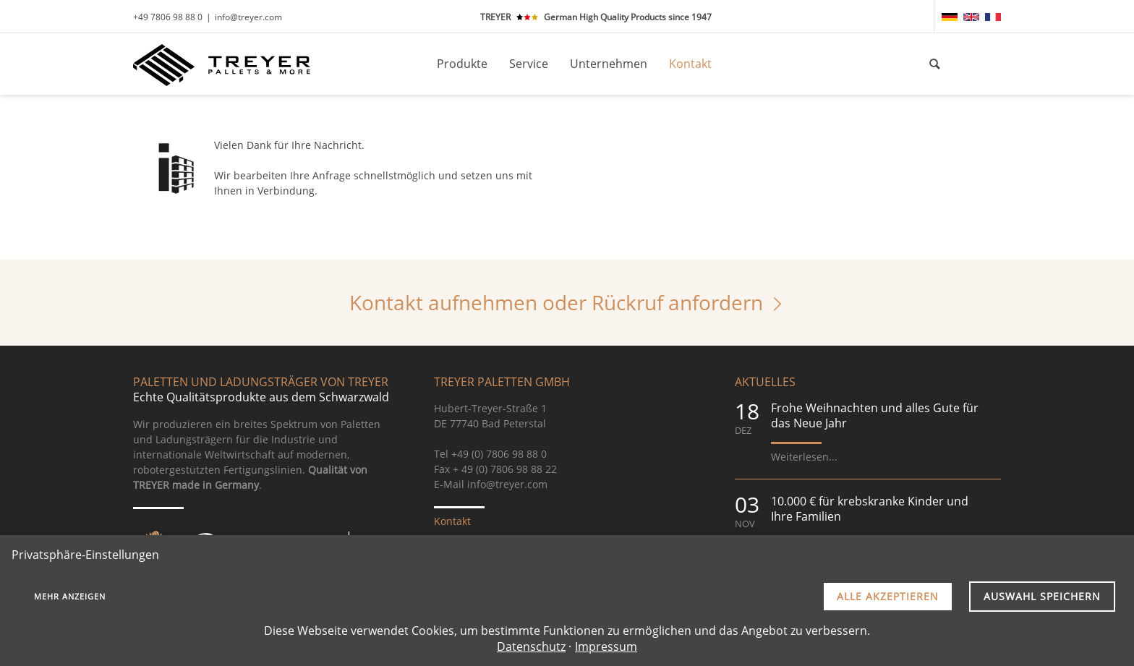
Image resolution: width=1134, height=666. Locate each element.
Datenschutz (531, 646)
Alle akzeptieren (888, 596)
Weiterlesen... (804, 457)
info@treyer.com (248, 17)
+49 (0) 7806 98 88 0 (499, 454)
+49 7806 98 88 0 (167, 17)
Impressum (606, 646)
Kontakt (452, 521)
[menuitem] (950, 17)
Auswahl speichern (1042, 596)
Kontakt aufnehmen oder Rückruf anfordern (556, 302)
